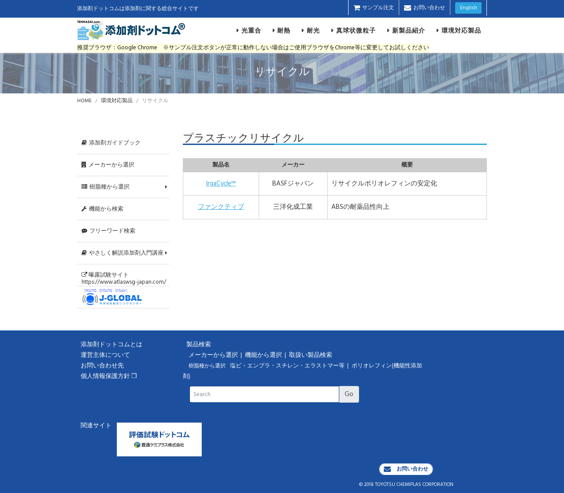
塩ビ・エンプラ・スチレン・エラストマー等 (288, 366)
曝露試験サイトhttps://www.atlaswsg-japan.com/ (124, 278)
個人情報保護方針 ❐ (109, 376)
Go (349, 394)
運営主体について (105, 355)
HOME (84, 100)
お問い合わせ (424, 8)
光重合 (249, 30)
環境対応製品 (459, 30)
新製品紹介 (406, 30)
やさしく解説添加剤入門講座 (122, 253)
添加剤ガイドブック (111, 143)
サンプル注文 (373, 8)
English (468, 8)
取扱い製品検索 (311, 355)
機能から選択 (264, 355)
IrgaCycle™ (221, 183)
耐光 (311, 30)
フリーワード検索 (108, 231)
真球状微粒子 (353, 30)
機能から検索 (102, 209)
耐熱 (282, 30)
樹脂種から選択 (106, 187)
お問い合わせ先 (102, 366)
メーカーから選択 (108, 165)
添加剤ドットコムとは (111, 345)
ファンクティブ (221, 207)
